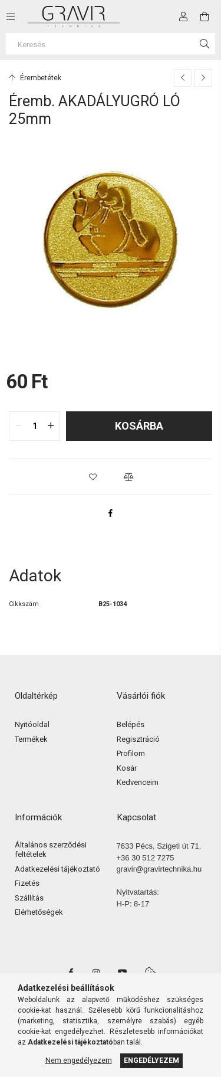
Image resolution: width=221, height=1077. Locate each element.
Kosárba (139, 426)
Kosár (127, 768)
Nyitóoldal (32, 724)
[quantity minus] (18, 426)
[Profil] (183, 16)
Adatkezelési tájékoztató (57, 869)
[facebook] (111, 513)
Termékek (31, 739)
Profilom (131, 753)
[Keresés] (110, 43)
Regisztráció (138, 739)
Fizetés (27, 883)
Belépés (130, 724)
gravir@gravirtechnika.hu (159, 869)
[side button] (10, 16)
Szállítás (29, 897)
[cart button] (204, 16)
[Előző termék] (183, 78)
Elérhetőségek (39, 912)
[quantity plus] (51, 426)
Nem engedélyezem (78, 1060)
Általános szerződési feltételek (51, 849)
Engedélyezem (151, 1060)
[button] (93, 477)
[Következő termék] (203, 78)
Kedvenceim (138, 782)
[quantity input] (34, 426)
